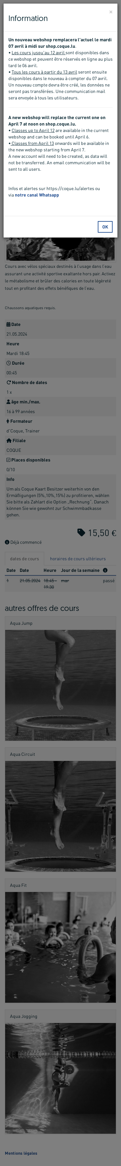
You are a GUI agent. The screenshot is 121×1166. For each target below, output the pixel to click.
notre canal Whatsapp (37, 195)
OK (105, 226)
